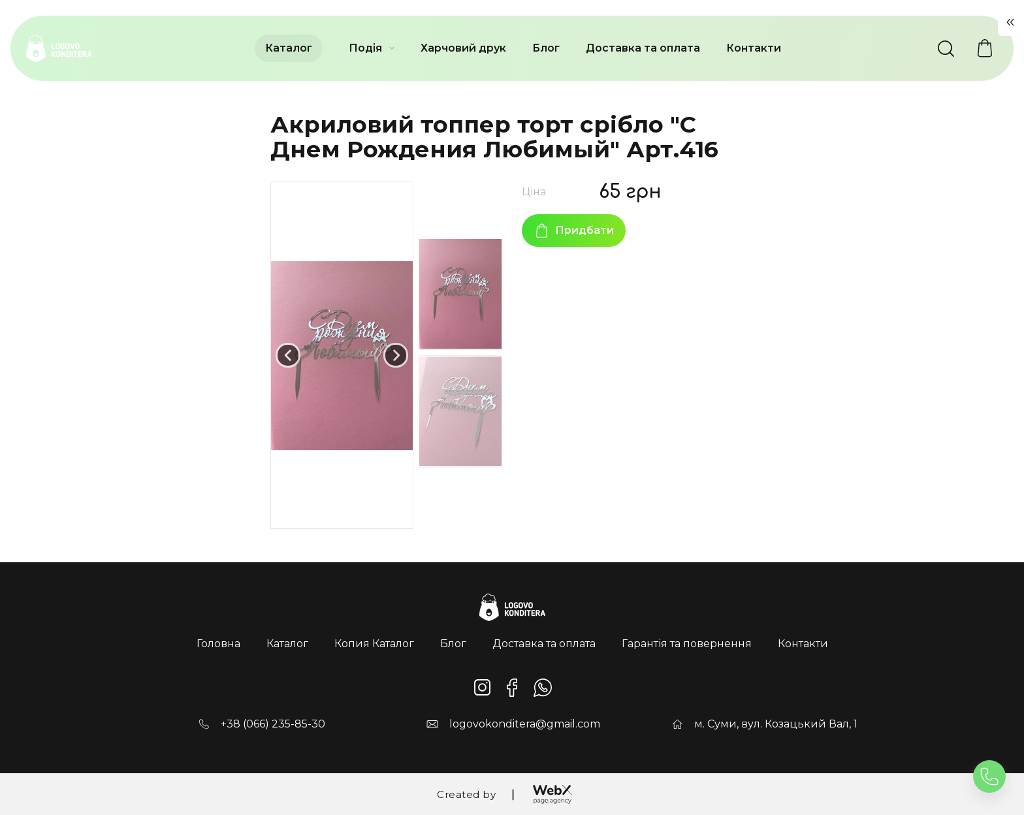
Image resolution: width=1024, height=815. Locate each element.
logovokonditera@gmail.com (524, 724)
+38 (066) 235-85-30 (273, 724)
